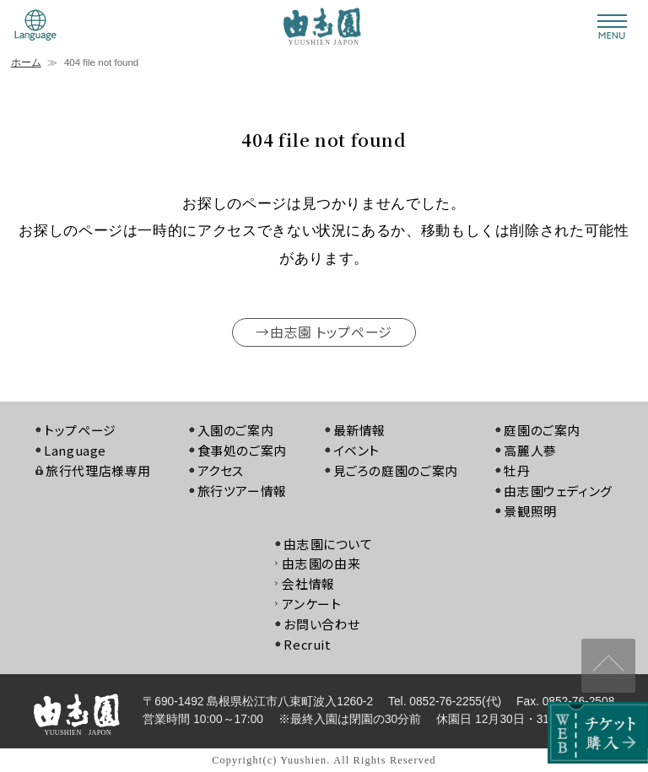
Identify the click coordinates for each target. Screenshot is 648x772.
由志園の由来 (321, 564)
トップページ (80, 431)
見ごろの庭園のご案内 (395, 470)
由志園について (328, 544)
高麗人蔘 (531, 450)
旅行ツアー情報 (241, 490)
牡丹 (518, 470)
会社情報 (308, 583)
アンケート (311, 604)
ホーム (26, 62)
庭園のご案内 (543, 431)
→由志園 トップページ (324, 331)
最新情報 (359, 431)
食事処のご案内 (241, 450)
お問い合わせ (322, 624)
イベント (357, 450)
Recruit (308, 644)
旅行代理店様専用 (98, 470)
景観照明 (531, 511)
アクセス (220, 470)
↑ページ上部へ (607, 664)
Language (75, 450)
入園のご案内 (235, 431)
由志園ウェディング (559, 490)
